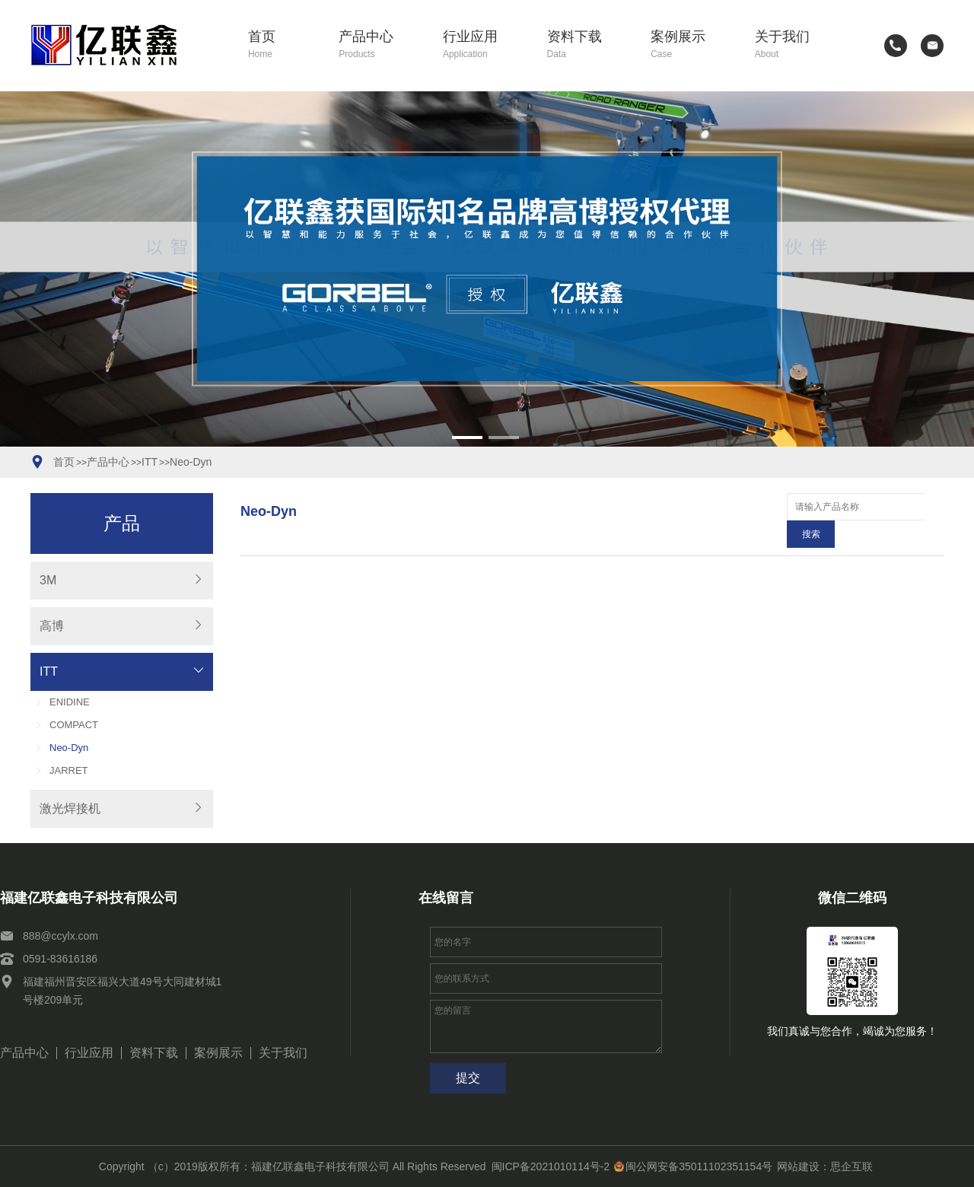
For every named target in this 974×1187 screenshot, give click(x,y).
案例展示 (692, 45)
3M (48, 580)
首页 (282, 45)
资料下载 (588, 45)
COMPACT (73, 724)
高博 (52, 625)
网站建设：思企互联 (825, 1166)
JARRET (68, 770)
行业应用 (484, 45)
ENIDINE (69, 702)
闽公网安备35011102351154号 (693, 1166)
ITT (150, 462)
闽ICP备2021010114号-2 (551, 1166)
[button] (467, 437)
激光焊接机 (70, 808)
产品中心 (380, 45)
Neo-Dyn (191, 462)
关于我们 (796, 45)
